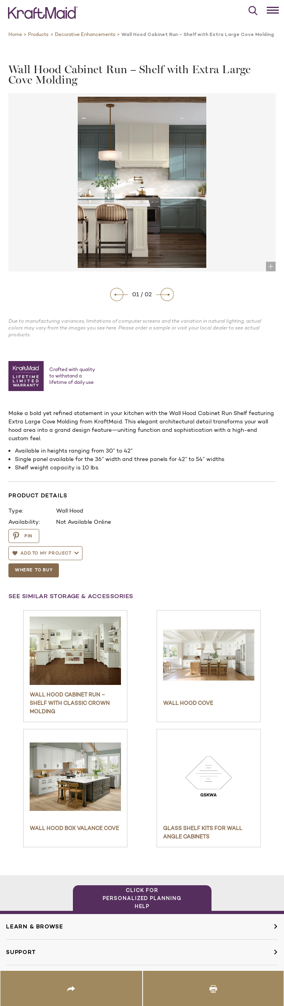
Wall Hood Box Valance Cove (74, 828)
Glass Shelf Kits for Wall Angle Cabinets (202, 832)
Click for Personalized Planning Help (142, 898)
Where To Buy (33, 570)
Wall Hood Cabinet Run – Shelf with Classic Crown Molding (70, 703)
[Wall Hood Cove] (208, 655)
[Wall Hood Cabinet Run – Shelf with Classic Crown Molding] (75, 651)
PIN (22, 536)
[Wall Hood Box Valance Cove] (75, 776)
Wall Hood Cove (188, 703)
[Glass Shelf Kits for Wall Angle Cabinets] (208, 776)
